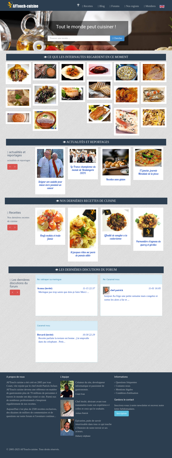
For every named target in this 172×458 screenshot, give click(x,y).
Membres (150, 6)
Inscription (121, 413)
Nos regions (131, 6)
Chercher (117, 38)
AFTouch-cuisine (29, 449)
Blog (101, 6)
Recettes (87, 6)
